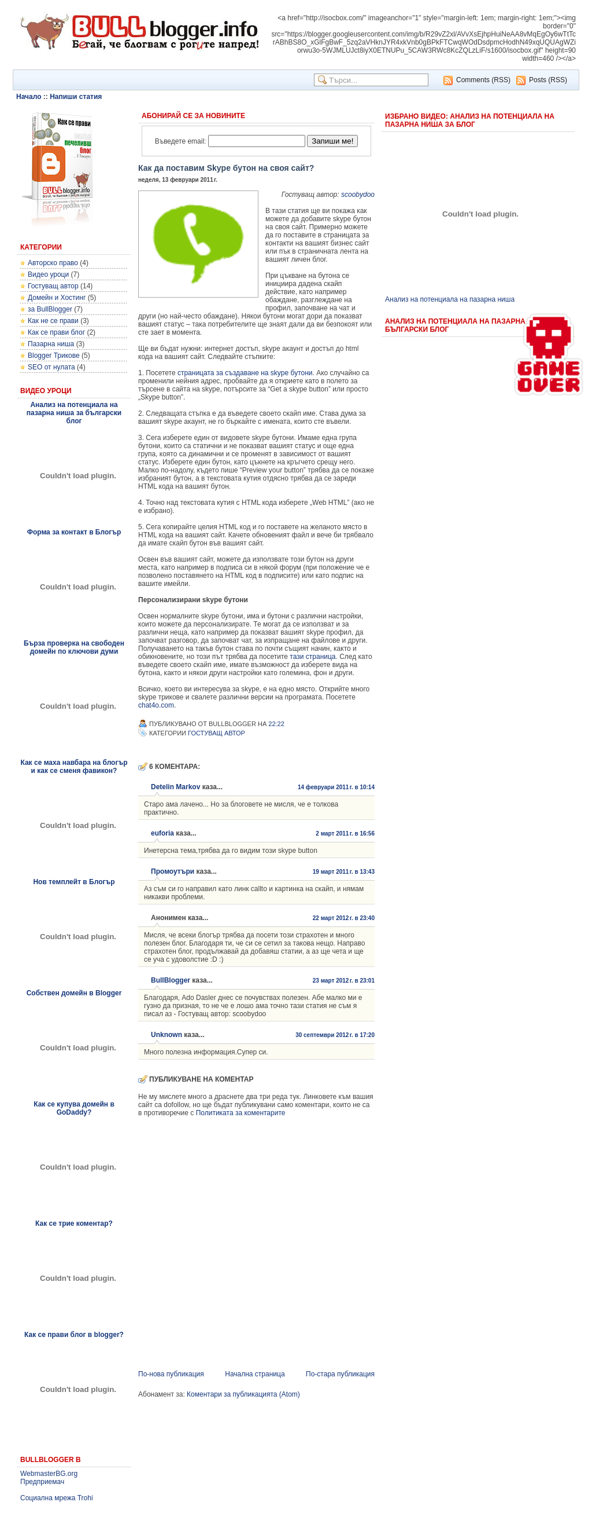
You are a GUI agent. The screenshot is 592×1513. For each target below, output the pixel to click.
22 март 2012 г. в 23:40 (344, 918)
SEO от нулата (51, 367)
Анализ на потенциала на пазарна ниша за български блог (74, 413)
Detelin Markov (175, 787)
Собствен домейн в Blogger (74, 993)
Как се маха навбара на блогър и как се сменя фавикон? (73, 767)
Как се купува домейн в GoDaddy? (74, 1108)
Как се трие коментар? (74, 1223)
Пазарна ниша (51, 344)
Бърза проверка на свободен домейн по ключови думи (74, 647)
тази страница (312, 657)
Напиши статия (76, 97)
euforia (162, 833)
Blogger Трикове (54, 355)
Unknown (166, 1035)
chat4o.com (156, 705)
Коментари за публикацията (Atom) (243, 1394)
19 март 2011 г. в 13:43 (344, 872)
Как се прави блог (56, 332)
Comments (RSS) (483, 80)
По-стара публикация (340, 1374)
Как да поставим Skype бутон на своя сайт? (226, 168)
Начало (28, 97)
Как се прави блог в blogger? (74, 1335)
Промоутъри (172, 871)
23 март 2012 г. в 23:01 (344, 980)
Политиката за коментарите (241, 1113)
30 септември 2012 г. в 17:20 (335, 1035)
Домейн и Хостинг (57, 298)
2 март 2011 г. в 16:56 (345, 833)
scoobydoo (358, 195)
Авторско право (53, 263)
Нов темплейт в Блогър (73, 882)
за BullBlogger (50, 309)
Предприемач (42, 1482)
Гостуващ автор (53, 286)
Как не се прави (53, 321)
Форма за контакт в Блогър (74, 532)
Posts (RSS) (548, 80)
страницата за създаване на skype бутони (245, 373)
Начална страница (254, 1374)
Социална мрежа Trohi (56, 1498)
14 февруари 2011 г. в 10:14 (336, 787)
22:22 (276, 723)
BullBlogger (170, 980)
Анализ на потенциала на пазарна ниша (450, 299)
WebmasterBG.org (48, 1474)
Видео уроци (48, 274)
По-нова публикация (171, 1374)
